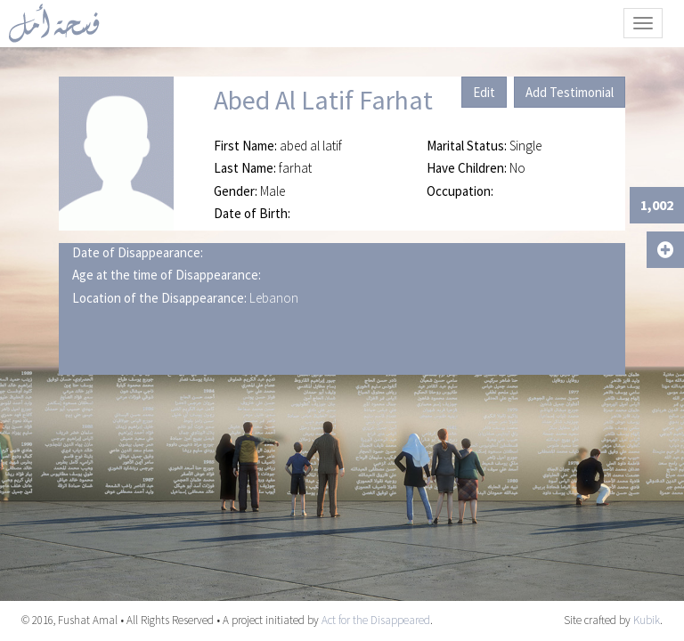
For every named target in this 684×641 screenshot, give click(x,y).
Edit (484, 92)
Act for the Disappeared (376, 620)
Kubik (646, 620)
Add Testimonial (569, 92)
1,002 (656, 205)
